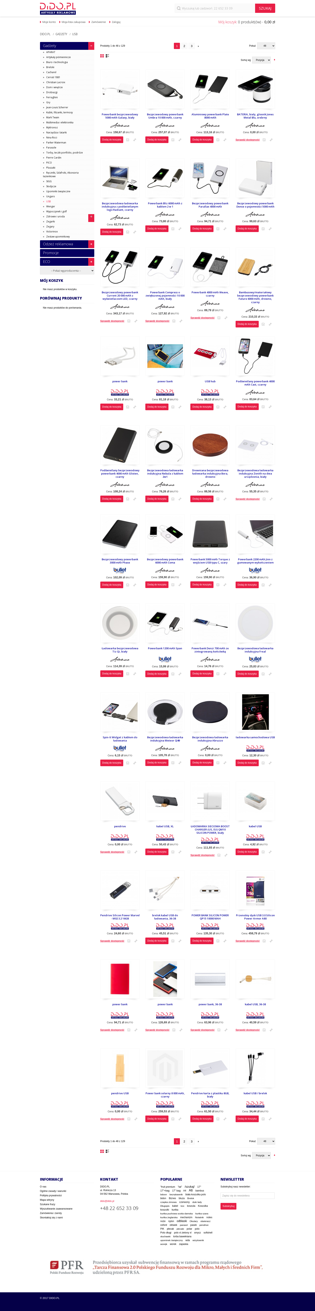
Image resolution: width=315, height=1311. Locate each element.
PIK (162, 1228)
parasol (184, 1225)
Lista (107, 55)
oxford (163, 1225)
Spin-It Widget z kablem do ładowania (120, 739)
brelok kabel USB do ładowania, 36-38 (165, 917)
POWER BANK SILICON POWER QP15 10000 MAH (210, 917)
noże (163, 1221)
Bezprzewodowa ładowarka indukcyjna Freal (255, 650)
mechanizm (186, 1217)
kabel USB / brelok (255, 1093)
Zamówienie (98, 22)
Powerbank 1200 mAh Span (165, 648)
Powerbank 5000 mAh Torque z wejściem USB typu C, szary (210, 561)
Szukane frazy (47, 1204)
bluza (182, 1198)
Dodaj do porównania (134, 139)
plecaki (180, 1228)
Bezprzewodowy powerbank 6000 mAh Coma (165, 561)
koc (182, 1206)
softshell (208, 1232)
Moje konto (49, 22)
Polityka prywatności (51, 1195)
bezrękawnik (176, 1194)
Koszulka (203, 1206)
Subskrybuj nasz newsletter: (235, 1186)
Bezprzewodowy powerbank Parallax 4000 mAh (210, 205)
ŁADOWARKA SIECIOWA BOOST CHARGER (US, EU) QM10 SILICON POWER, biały (210, 829)
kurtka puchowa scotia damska (176, 1213)
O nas (43, 1186)
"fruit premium (167, 1186)
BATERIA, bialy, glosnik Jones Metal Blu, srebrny (255, 116)
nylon (171, 1221)
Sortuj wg (246, 60)
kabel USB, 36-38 (255, 1004)
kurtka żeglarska (169, 1217)
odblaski (182, 1221)
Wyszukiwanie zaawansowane (56, 1208)
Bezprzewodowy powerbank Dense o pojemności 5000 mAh (255, 205)
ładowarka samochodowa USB (255, 737)
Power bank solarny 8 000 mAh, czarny (165, 1095)
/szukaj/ (190, 1186)
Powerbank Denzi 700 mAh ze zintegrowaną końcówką (210, 650)
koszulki (164, 1209)
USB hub (210, 381)
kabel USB (255, 826)
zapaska (183, 1244)
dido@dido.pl (107, 1201)
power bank (119, 381)
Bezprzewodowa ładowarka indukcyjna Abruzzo (210, 739)
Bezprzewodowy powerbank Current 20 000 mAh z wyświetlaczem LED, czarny (120, 296)
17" (199, 1186)
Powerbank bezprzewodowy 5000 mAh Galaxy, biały (120, 116)
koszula (191, 1206)
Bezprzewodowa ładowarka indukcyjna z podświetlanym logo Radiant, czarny (120, 207)
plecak (170, 1228)
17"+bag (165, 1190)
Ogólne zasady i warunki (53, 1191)
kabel (175, 1206)
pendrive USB (120, 1093)
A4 (184, 1190)
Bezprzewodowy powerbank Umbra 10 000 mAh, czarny (165, 116)
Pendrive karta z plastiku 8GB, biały (210, 1095)
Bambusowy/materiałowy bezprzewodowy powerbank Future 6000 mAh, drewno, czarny (255, 297)
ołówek (173, 1225)
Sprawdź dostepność (248, 139)
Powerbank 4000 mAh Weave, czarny (210, 294)
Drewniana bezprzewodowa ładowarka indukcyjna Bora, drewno (210, 474)
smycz (197, 1232)
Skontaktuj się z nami (51, 1217)
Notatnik (199, 1217)
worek (173, 1244)
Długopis (165, 1206)
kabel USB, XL (165, 826)
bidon (163, 1198)
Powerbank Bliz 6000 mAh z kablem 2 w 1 (165, 205)
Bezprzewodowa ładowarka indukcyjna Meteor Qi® (165, 739)
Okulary (194, 1221)
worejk (163, 1244)
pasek (193, 1225)
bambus (199, 1190)
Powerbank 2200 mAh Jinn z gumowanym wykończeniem (255, 561)
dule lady (197, 1202)
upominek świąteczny (171, 1240)
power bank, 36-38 (210, 1004)
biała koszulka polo (195, 1194)
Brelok (190, 1198)
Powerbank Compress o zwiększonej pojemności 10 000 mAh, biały (165, 296)
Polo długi (165, 1232)
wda (188, 1240)
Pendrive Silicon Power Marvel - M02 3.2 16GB (120, 917)
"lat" (180, 1186)
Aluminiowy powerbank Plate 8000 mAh (210, 116)
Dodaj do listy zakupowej (127, 139)
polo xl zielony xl (183, 1232)
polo (197, 1228)
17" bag (176, 1190)
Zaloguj (116, 22)
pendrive (120, 826)
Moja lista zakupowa (73, 22)
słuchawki (165, 1236)
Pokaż (252, 45)
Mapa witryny (47, 1200)
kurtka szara (201, 1213)
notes (209, 1217)
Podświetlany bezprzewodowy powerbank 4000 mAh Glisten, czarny (120, 474)
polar (189, 1228)
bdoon (163, 1194)
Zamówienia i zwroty (51, 1213)
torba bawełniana (182, 1236)
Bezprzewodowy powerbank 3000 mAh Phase (120, 561)
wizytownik (198, 1240)
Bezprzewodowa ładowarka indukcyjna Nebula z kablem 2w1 (165, 474)
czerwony (184, 1202)
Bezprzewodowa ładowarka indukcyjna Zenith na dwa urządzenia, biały (255, 474)
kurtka (175, 1209)
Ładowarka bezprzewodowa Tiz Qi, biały (120, 650)
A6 (191, 1190)
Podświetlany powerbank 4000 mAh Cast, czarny (255, 383)
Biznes (172, 1198)
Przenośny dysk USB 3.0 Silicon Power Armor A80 (255, 917)
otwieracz (205, 1221)
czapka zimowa (168, 1202)
